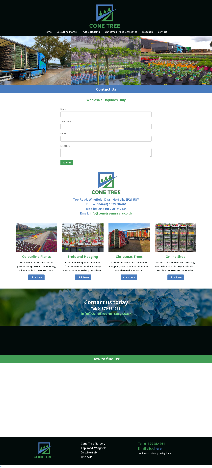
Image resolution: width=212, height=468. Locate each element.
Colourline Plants (67, 31)
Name (63, 109)
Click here (36, 277)
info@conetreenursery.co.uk (111, 213)
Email (63, 133)
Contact (162, 31)
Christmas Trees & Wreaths (121, 31)
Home (48, 31)
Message (65, 145)
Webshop (147, 31)
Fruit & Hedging (90, 31)
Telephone (65, 121)
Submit (67, 162)
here (158, 448)
